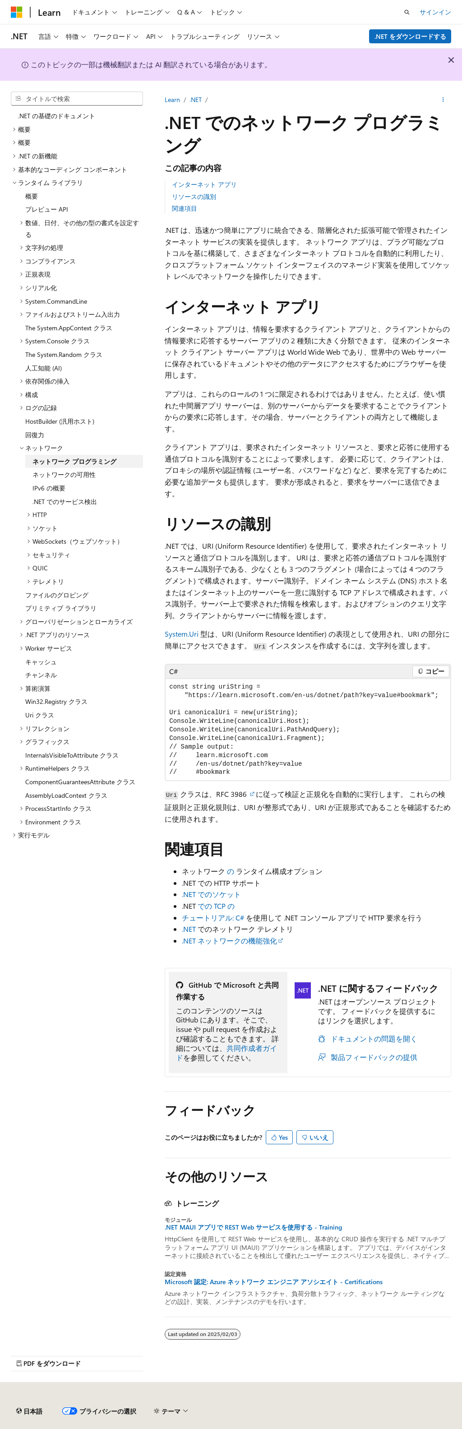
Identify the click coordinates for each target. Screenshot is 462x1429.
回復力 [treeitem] (34, 434)
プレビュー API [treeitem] (46, 209)
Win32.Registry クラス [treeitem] (56, 701)
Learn (172, 99)
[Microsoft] (17, 12)
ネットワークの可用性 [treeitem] (64, 474)
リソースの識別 (194, 196)
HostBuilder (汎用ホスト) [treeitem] (59, 421)
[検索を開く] (407, 12)
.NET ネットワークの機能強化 (229, 940)
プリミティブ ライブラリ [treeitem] (61, 608)
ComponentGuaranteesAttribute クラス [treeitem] (80, 781)
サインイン (435, 12)
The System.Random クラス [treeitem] (63, 354)
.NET (195, 99)
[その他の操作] (443, 99)
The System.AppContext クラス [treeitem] (68, 328)
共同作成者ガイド (226, 1052)
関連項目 (184, 208)
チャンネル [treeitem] (41, 675)
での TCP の (216, 906)
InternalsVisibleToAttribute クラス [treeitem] (72, 755)
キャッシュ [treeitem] (41, 661)
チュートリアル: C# (213, 917)
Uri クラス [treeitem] (39, 715)
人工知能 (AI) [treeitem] (43, 368)
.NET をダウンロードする (410, 36)
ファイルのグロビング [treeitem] (56, 595)
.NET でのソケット (211, 894)
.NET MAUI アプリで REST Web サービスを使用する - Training (253, 1227)
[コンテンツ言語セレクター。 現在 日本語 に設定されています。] (29, 1411)
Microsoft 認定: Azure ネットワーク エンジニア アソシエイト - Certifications (274, 1282)
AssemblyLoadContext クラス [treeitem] (66, 795)
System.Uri (182, 633)
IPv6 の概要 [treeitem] (48, 488)
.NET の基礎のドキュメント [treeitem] (56, 115)
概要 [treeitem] (31, 196)
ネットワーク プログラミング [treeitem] (74, 461)
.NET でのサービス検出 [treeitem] (64, 501)
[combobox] (77, 99)
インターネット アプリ (204, 184)
